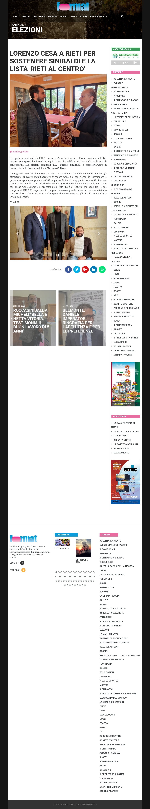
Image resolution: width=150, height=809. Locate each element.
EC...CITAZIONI (119, 227)
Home (16, 16)
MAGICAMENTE (120, 453)
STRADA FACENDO (122, 355)
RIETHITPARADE (120, 312)
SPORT (116, 291)
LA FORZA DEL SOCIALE (124, 214)
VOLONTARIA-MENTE (123, 79)
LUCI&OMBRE (119, 342)
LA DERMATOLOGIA (122, 138)
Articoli (25, 16)
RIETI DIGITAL (119, 244)
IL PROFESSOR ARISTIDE (124, 338)
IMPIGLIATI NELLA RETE (124, 155)
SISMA (115, 125)
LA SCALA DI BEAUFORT (124, 265)
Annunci (64, 16)
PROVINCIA (118, 96)
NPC (114, 295)
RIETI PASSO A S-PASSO (124, 100)
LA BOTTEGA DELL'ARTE (124, 444)
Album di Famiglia (98, 16)
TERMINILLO (118, 121)
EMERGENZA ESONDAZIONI (113, 638)
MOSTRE (116, 240)
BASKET (116, 329)
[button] (17, 233)
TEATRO (116, 287)
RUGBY (116, 321)
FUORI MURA (118, 219)
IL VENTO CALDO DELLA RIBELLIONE (118, 693)
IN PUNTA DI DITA (121, 440)
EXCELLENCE (119, 104)
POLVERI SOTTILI (121, 346)
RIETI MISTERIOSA (121, 325)
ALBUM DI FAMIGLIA (122, 316)
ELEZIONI (117, 172)
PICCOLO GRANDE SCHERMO (114, 642)
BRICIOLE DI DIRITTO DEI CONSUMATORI (120, 655)
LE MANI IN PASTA (121, 176)
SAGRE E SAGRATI (121, 448)
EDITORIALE (118, 159)
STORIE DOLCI (119, 130)
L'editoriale (39, 16)
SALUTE (116, 142)
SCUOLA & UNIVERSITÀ (124, 164)
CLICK (115, 270)
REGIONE (117, 134)
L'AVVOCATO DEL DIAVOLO (113, 698)
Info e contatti (79, 16)
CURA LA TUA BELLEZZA (125, 431)
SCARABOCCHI (120, 278)
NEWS (115, 282)
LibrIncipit (118, 232)
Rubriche (52, 16)
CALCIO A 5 (118, 333)
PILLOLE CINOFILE (121, 236)
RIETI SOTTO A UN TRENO (125, 151)
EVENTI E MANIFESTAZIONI (113, 545)
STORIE (116, 202)
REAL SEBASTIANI (121, 198)
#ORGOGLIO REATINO (123, 299)
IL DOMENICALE (120, 91)
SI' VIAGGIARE (119, 435)
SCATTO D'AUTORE (122, 304)
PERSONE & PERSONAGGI (125, 308)
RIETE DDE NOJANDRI (123, 168)
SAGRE (116, 147)
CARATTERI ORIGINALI (123, 350)
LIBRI (115, 274)
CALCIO (116, 223)
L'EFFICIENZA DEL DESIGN (125, 117)
